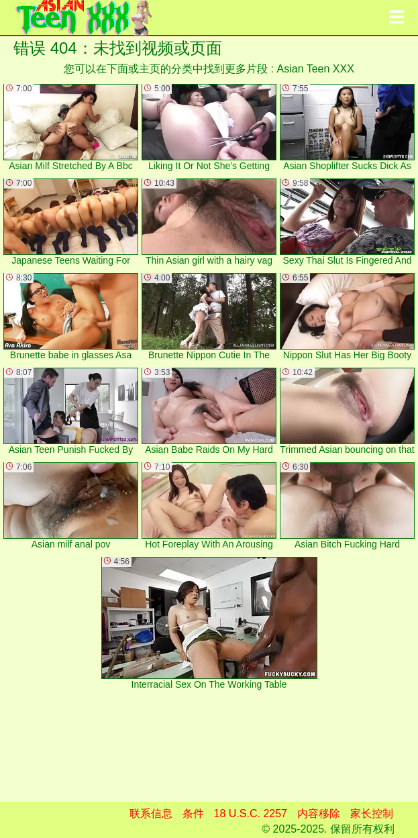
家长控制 (371, 813)
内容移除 (318, 813)
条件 (193, 813)
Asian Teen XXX (315, 68)
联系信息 (150, 813)
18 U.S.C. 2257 (250, 813)
